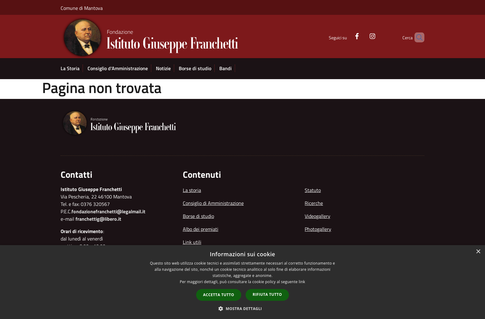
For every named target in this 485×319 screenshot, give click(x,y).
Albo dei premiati (200, 229)
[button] (242, 308)
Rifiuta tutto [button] (267, 294)
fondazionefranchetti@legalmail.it (108, 211)
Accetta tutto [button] (218, 294)
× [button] (478, 251)
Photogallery (318, 229)
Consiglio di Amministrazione (213, 203)
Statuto (313, 190)
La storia (192, 190)
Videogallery (317, 216)
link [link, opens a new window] (302, 281)
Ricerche (314, 203)
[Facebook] (346, 35)
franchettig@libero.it (98, 219)
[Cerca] (417, 37)
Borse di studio (198, 216)
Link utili (192, 242)
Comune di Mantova (82, 8)
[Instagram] (362, 35)
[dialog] (242, 282)
